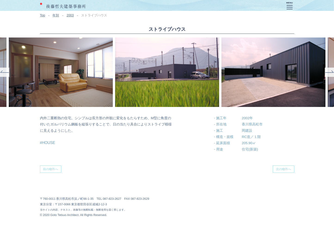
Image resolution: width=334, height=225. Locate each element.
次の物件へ (283, 169)
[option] (167, 72)
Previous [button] (4, 72)
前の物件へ (50, 169)
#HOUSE (47, 143)
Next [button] (329, 72)
